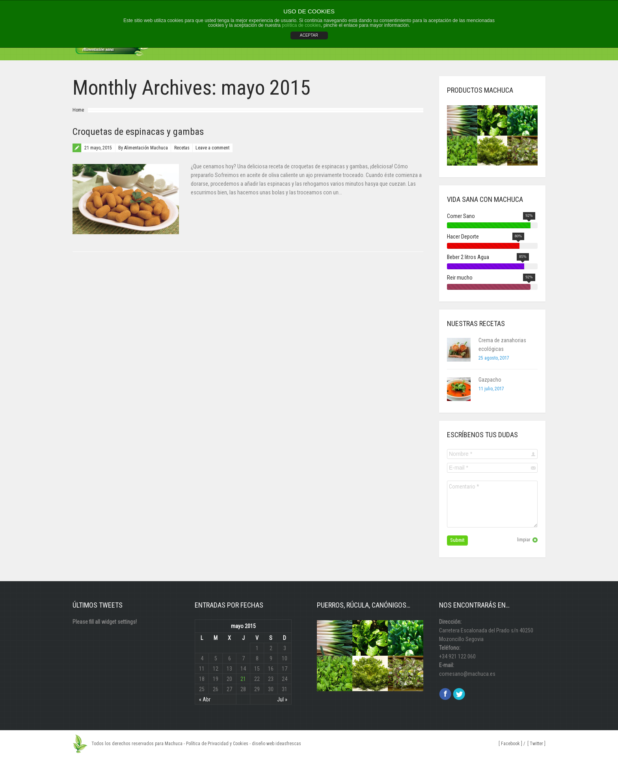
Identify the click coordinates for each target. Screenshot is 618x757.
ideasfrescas (288, 743)
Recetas (182, 148)
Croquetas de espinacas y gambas (138, 131)
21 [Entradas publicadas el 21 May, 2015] (243, 679)
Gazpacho (489, 380)
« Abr (204, 699)
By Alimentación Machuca (143, 148)
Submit (457, 540)
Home (78, 110)
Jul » (282, 699)
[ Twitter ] (536, 743)
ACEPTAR (309, 35)
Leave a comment (212, 148)
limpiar (524, 540)
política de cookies (301, 25)
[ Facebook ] (510, 743)
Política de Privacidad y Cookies (217, 743)
